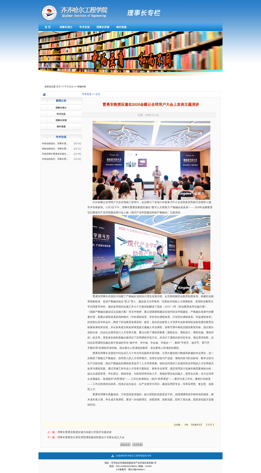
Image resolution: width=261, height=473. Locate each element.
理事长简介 (66, 27)
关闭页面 (137, 444)
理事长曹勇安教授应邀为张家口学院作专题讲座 (84, 432)
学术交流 (84, 27)
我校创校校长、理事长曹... (55, 148)
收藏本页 (196, 424)
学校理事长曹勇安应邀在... (55, 154)
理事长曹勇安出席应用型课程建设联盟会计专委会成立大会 (90, 437)
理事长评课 (102, 27)
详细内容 (81, 86)
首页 (58, 86)
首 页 (48, 27)
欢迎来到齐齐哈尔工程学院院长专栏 (133, 455)
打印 (210, 424)
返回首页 (125, 444)
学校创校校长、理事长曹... (55, 143)
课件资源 (121, 27)
